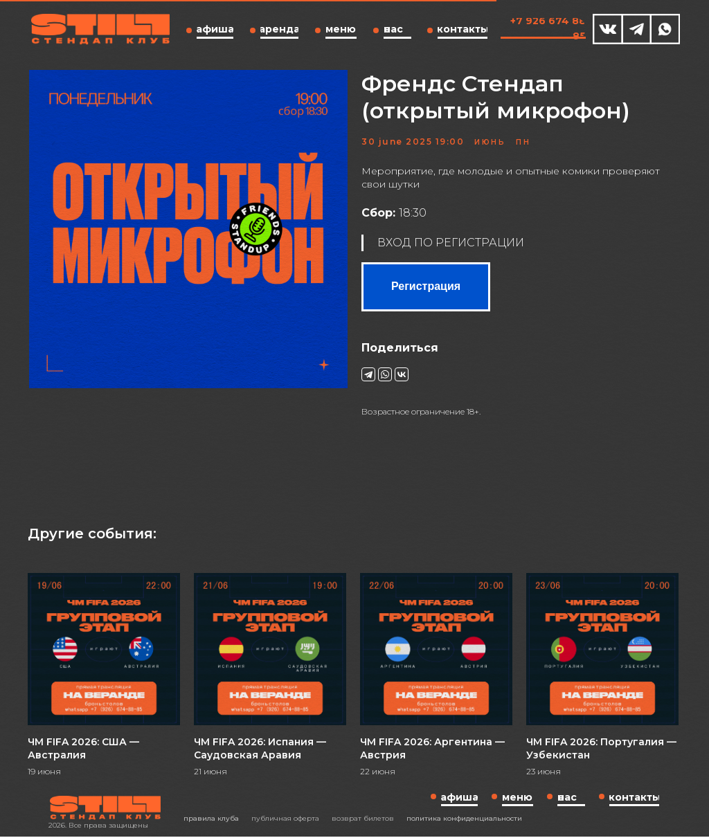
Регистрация (425, 288)
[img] (608, 29)
